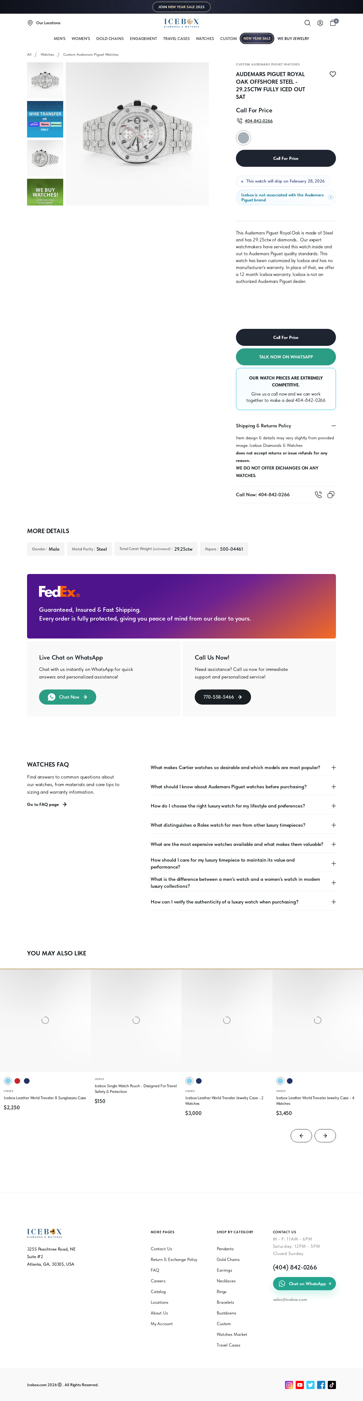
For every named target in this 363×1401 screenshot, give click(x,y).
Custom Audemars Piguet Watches (91, 54)
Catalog (158, 1291)
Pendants (225, 1248)
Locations (159, 1302)
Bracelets (225, 1302)
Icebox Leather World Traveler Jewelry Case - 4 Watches (315, 1100)
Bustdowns (226, 1312)
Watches (47, 54)
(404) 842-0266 (295, 1267)
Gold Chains (110, 38)
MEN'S (59, 38)
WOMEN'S (81, 38)
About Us (159, 1312)
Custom (228, 38)
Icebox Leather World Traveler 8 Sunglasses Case (45, 1097)
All (29, 54)
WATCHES (205, 38)
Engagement (143, 38)
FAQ (155, 1270)
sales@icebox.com (290, 1299)
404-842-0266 (310, 400)
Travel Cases (176, 38)
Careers (158, 1280)
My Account (162, 1323)
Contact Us (161, 1248)
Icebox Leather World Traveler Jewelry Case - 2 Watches (224, 1100)
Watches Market (232, 1334)
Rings (222, 1291)
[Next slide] (325, 1135)
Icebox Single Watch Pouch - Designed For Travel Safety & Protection (136, 1088)
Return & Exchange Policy (174, 1259)
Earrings (224, 1270)
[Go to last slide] (301, 1135)
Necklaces (226, 1280)
